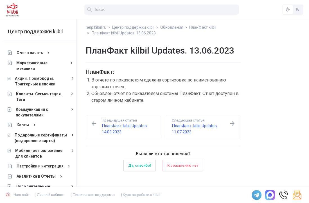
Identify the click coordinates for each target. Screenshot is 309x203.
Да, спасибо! (139, 165)
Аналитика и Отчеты (38, 176)
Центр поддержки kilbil (37, 31)
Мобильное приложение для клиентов (40, 153)
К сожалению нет (182, 165)
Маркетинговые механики (34, 66)
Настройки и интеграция (42, 166)
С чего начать (32, 52)
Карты (25, 125)
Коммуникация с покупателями (34, 112)
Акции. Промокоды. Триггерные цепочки (37, 81)
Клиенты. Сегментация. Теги (41, 97)
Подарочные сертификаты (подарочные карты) (43, 138)
